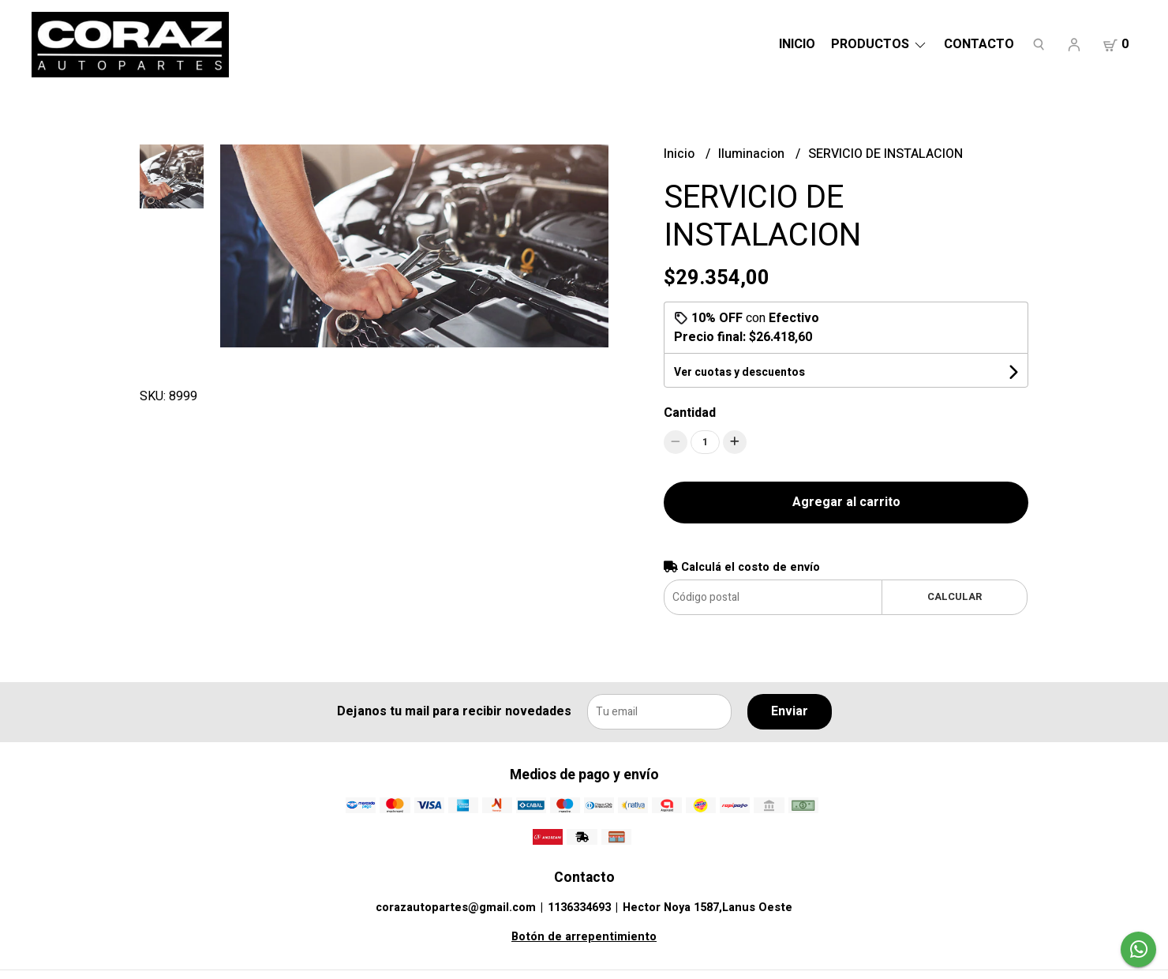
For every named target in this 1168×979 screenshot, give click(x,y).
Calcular (954, 597)
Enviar (789, 711)
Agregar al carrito (846, 502)
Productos (879, 44)
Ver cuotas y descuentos (739, 372)
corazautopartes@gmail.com (456, 907)
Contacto (979, 44)
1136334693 (579, 907)
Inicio (797, 44)
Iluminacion (753, 153)
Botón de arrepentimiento (584, 936)
